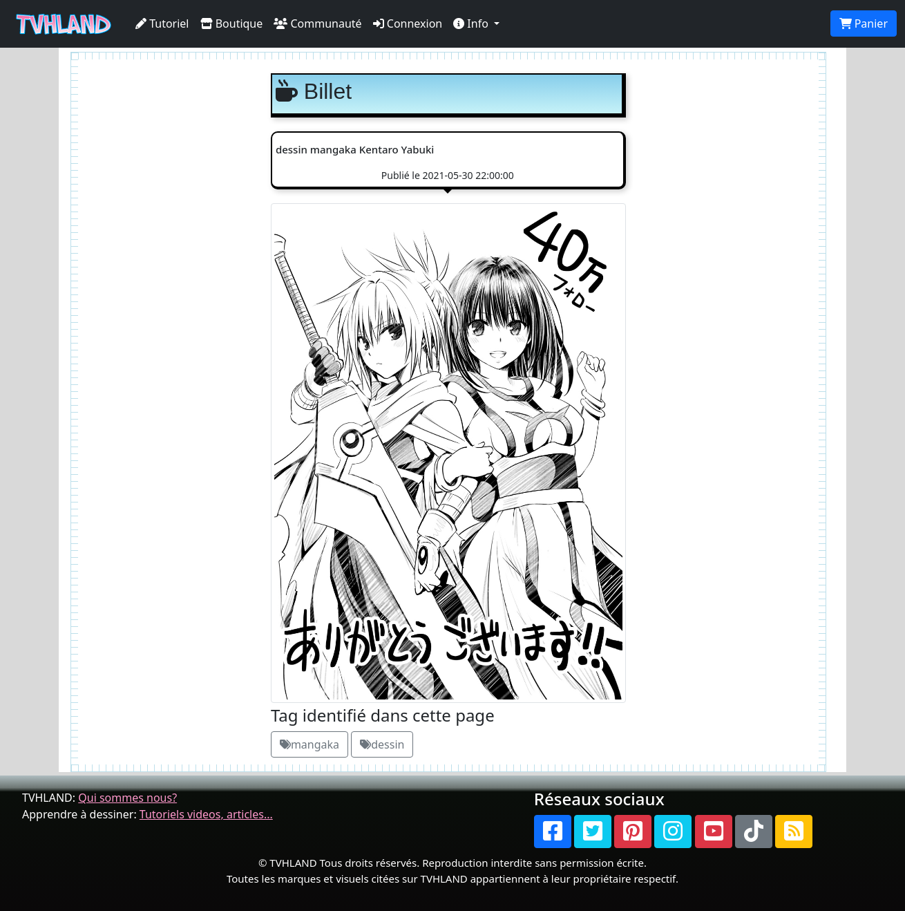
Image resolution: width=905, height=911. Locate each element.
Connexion (408, 23)
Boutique (231, 23)
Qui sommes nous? (127, 797)
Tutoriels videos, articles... (206, 814)
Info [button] (472, 23)
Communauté (317, 23)
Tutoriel (162, 23)
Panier (863, 23)
